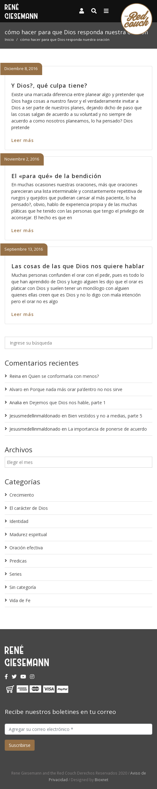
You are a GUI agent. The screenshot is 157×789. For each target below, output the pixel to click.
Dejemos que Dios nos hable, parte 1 (67, 402)
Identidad (18, 521)
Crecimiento (21, 495)
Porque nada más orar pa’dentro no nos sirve (76, 389)
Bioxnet (101, 779)
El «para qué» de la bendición (56, 176)
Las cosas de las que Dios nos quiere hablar (77, 266)
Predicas (18, 561)
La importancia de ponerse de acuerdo (107, 429)
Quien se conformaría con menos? (63, 376)
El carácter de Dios (28, 508)
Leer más (22, 140)
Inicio (9, 39)
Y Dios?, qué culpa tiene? (49, 85)
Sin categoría (22, 587)
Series (15, 574)
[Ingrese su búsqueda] (78, 343)
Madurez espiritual (28, 534)
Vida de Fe (20, 600)
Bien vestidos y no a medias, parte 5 (105, 416)
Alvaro (15, 389)
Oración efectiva (26, 548)
